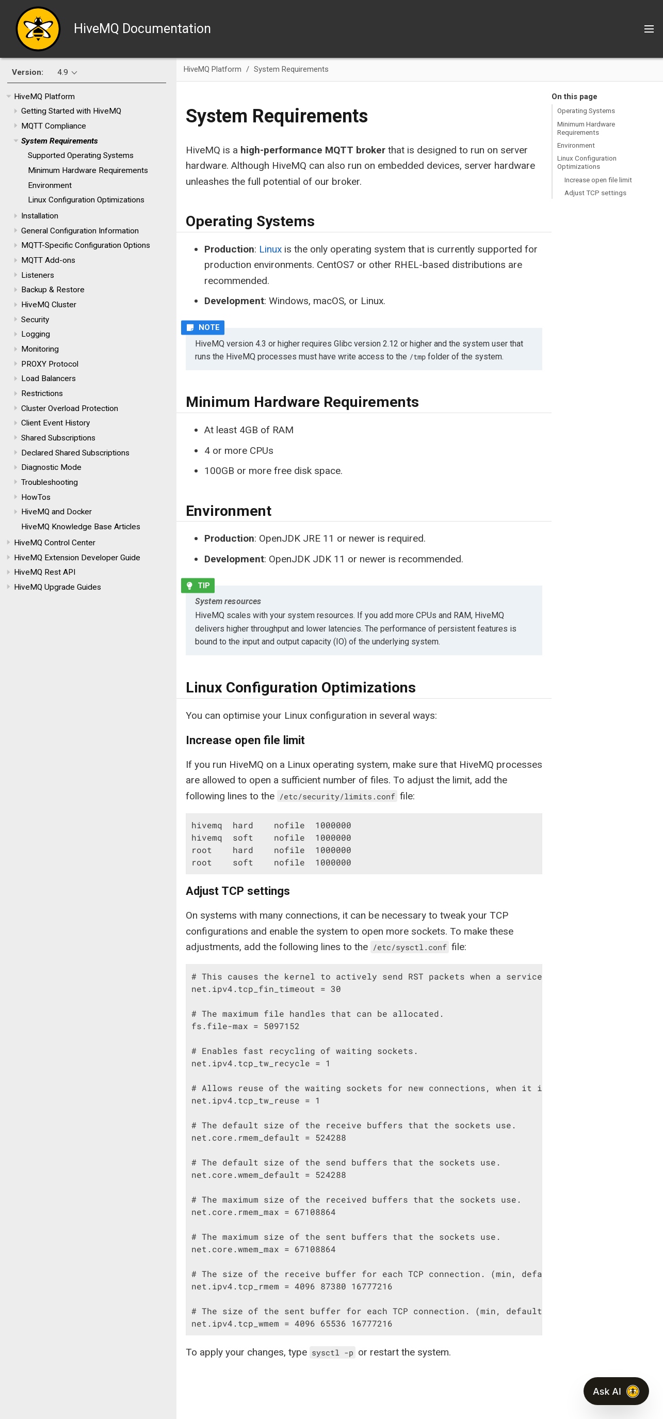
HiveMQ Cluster (48, 304)
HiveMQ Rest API (44, 572)
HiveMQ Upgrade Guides (57, 587)
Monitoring (40, 349)
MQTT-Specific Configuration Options (85, 245)
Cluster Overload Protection (69, 408)
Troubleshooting (49, 482)
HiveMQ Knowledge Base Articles (80, 526)
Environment (50, 185)
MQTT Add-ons (48, 260)
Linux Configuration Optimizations (86, 199)
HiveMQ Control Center (54, 542)
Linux (270, 249)
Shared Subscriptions (58, 438)
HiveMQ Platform (44, 96)
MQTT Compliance (53, 126)
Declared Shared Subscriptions (75, 453)
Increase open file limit (598, 180)
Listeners (37, 275)
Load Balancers (48, 378)
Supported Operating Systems (81, 155)
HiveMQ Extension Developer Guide (77, 557)
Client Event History (55, 423)
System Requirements (59, 141)
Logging (35, 334)
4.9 (62, 72)
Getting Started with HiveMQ (71, 111)
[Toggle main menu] (649, 29)
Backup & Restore (53, 289)
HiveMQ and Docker (56, 511)
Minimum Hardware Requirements (88, 170)
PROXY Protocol (49, 364)
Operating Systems (586, 110)
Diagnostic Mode (51, 467)
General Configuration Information (80, 230)
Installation (39, 215)
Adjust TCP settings (595, 192)
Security (35, 319)
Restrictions (42, 393)
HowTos (36, 497)
